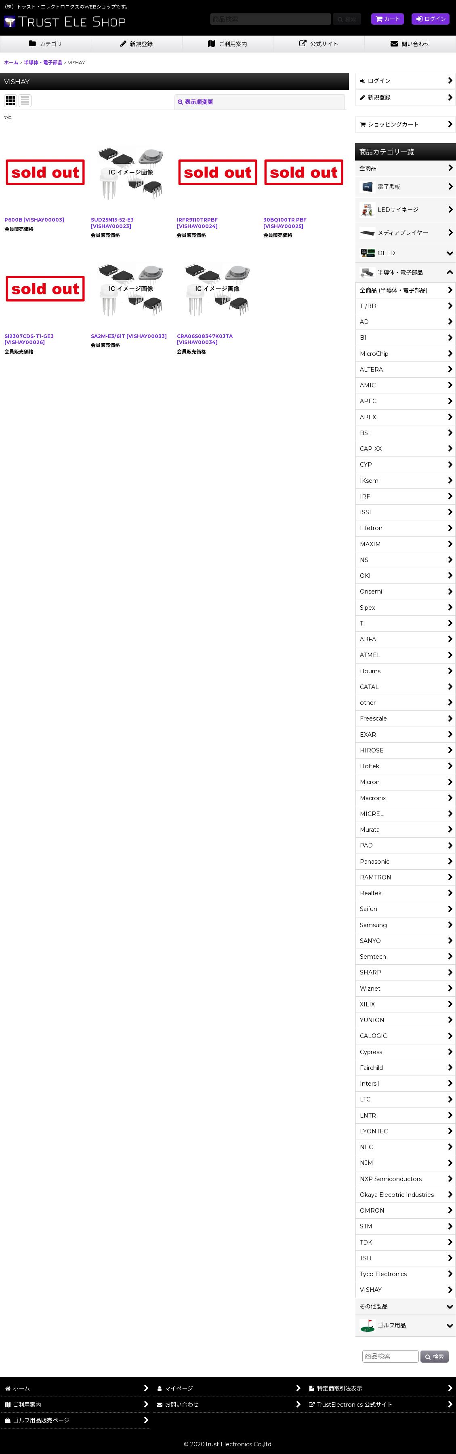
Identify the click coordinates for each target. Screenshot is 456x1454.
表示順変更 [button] (195, 102)
